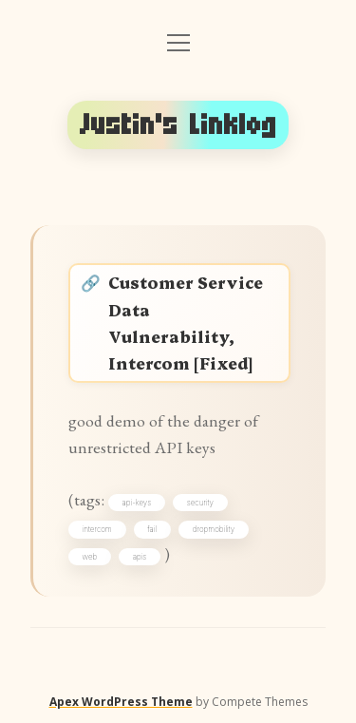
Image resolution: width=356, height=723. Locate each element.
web (90, 556)
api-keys (137, 502)
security (200, 502)
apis (140, 556)
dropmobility (213, 529)
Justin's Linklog (178, 125)
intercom (97, 529)
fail (152, 529)
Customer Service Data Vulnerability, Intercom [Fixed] (185, 321)
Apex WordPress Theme (121, 702)
